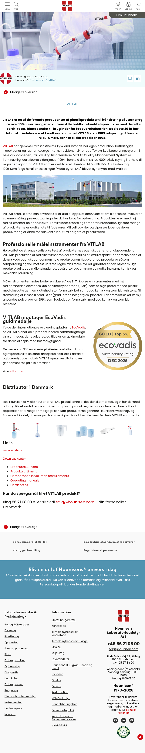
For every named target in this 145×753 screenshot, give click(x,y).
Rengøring (11, 690)
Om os (56, 647)
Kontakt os (59, 626)
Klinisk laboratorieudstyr (20, 696)
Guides (56, 680)
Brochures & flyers (24, 467)
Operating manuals (24, 480)
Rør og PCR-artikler (17, 624)
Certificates (19, 485)
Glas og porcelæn (16, 648)
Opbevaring (12, 666)
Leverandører (60, 659)
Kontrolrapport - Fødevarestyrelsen (64, 717)
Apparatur (11, 642)
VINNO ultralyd (61, 698)
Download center (14, 458)
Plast (8, 654)
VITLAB (8, 146)
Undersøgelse (13, 708)
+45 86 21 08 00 (123, 644)
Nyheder (57, 674)
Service (56, 686)
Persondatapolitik (63, 710)
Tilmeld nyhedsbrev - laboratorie (66, 633)
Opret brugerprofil (64, 620)
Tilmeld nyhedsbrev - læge (70, 641)
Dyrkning (10, 630)
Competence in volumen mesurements (39, 476)
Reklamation (60, 692)
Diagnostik (11, 672)
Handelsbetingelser (64, 704)
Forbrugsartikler (15, 660)
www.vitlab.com (13, 450)
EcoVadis (78, 327)
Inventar (10, 714)
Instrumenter (13, 702)
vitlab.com (17, 371)
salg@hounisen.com (75, 502)
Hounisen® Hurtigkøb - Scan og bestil (72, 666)
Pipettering (12, 636)
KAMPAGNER (59, 725)
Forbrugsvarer (14, 684)
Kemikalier (11, 678)
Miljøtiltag (58, 653)
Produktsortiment (23, 471)
